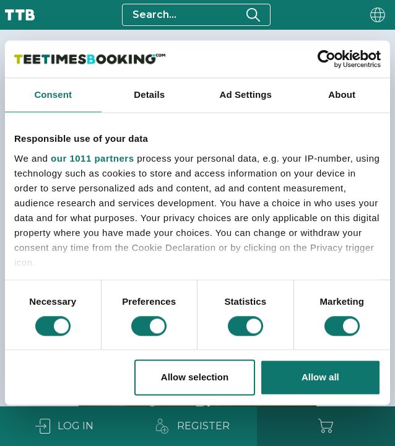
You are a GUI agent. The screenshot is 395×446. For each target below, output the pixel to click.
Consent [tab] (53, 94)
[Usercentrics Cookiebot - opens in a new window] (326, 59)
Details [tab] (149, 94)
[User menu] (376, 14)
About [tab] (341, 94)
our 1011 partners (92, 158)
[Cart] (326, 426)
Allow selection (194, 377)
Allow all (320, 377)
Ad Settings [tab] (246, 94)
